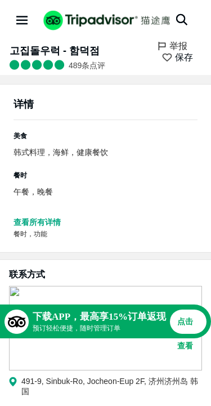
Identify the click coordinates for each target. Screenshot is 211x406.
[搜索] (181, 19)
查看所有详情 (37, 222)
